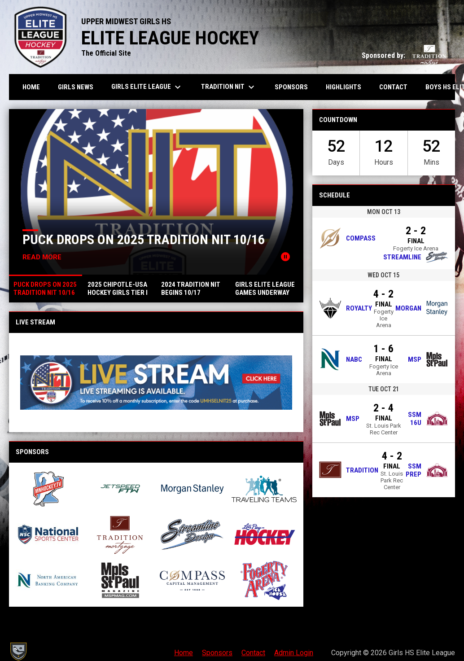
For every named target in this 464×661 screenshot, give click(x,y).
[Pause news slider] (285, 257)
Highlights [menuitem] (343, 87)
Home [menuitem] (31, 87)
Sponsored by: (404, 55)
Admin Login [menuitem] (293, 652)
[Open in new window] (156, 382)
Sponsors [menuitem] (291, 87)
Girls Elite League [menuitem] (147, 87)
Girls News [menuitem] (75, 87)
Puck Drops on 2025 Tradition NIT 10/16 (143, 239)
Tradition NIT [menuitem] (229, 87)
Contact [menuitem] (393, 87)
